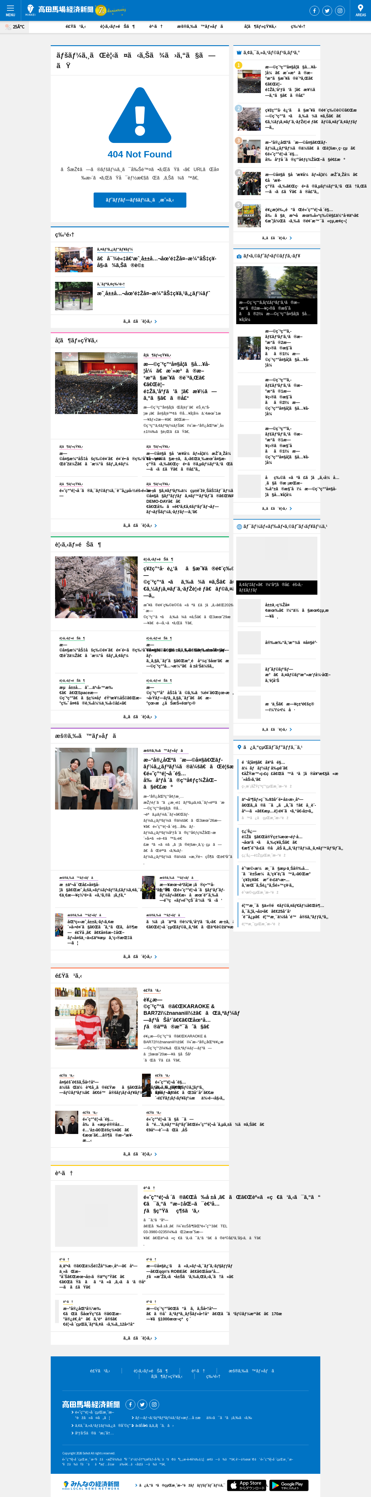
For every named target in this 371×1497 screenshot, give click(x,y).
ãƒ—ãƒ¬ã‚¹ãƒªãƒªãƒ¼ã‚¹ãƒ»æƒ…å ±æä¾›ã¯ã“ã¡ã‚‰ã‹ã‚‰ (193, 1418)
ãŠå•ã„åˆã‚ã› (154, 1425)
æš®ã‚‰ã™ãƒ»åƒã (203, 26)
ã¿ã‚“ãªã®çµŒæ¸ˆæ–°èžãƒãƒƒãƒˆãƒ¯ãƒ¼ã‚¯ (90, 1485)
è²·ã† (156, 26)
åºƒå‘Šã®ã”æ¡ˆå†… (94, 1433)
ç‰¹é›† (298, 26)
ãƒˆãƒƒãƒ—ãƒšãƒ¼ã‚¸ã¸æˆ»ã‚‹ (140, 199)
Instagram (340, 11)
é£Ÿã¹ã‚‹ (76, 26)
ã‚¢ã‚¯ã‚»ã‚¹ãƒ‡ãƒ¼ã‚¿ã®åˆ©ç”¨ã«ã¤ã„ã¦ (116, 1425)
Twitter (327, 11)
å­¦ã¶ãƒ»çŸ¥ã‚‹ (260, 26)
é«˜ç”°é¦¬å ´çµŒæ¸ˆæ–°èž (59, 10)
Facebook (314, 11)
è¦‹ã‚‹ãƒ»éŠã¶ (117, 26)
